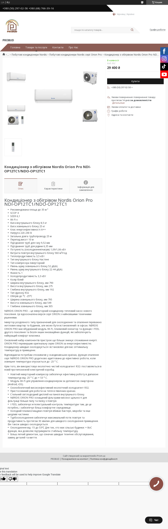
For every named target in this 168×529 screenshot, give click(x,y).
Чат (153, 520)
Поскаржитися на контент (75, 459)
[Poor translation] (12, 479)
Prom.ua (101, 455)
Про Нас (73, 47)
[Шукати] (132, 30)
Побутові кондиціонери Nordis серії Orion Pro (75, 54)
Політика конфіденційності (103, 459)
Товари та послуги (36, 47)
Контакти (57, 47)
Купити (135, 81)
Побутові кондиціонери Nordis (29, 54)
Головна (15, 47)
